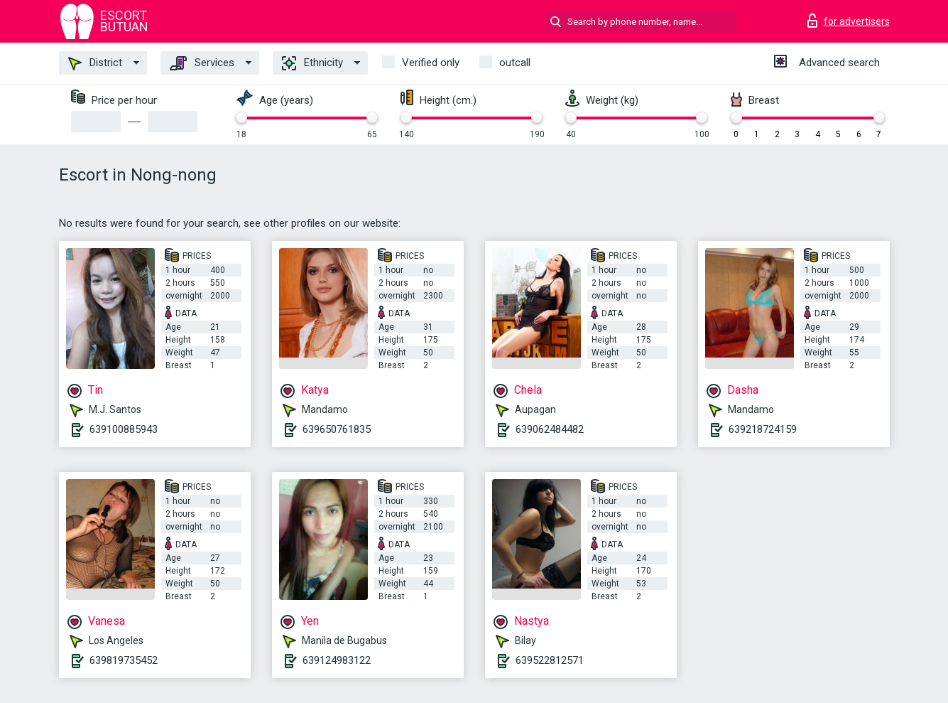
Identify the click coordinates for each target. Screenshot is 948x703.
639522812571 (550, 660)
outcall (514, 62)
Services (202, 63)
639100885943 (123, 429)
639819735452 (123, 660)
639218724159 (763, 429)
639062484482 (550, 429)
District (95, 63)
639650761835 (337, 429)
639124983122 (337, 660)
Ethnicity (312, 63)
